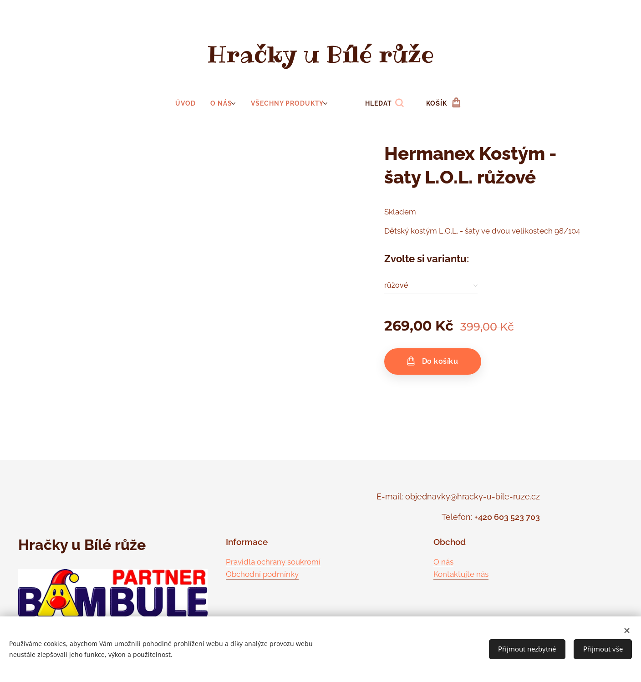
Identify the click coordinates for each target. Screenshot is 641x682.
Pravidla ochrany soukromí (273, 561)
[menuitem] (190, 103)
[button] (382, 103)
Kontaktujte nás (460, 574)
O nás (443, 561)
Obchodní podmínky (262, 574)
